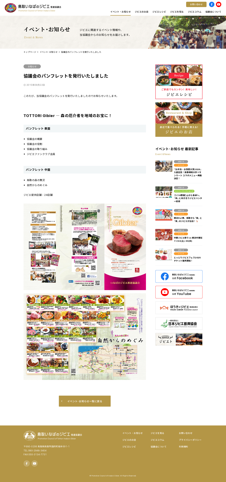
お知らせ (32, 66)
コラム (80, 7)
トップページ (30, 51)
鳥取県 (130, 7)
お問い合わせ (186, 433)
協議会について (159, 446)
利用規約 (183, 446)
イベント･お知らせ (49, 51)
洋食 (79, 7)
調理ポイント (133, 7)
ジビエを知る (157, 433)
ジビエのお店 (129, 439)
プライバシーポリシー (190, 439)
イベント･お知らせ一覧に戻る (81, 401)
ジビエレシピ (129, 446)
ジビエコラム (157, 439)
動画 (79, 7)
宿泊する (81, 7)
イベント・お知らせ (132, 433)
